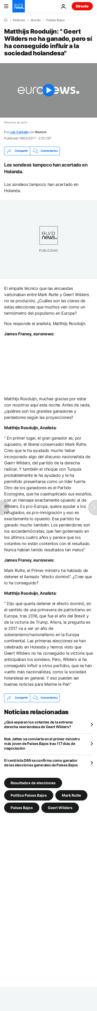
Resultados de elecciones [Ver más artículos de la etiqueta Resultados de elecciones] (33, 782)
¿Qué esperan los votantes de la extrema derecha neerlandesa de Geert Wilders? (38, 724)
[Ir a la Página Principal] (18, 6)
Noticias (19, 20)
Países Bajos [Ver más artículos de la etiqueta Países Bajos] (22, 807)
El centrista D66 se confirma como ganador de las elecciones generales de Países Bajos (41, 762)
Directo (82, 6)
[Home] (5, 20)
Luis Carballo (19, 132)
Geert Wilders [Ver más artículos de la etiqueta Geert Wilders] (60, 807)
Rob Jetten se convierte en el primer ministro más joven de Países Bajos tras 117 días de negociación (42, 743)
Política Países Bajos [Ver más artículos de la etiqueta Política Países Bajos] (29, 795)
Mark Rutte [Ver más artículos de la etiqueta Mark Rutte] (71, 795)
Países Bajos (55, 20)
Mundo (36, 20)
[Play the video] (48, 90)
